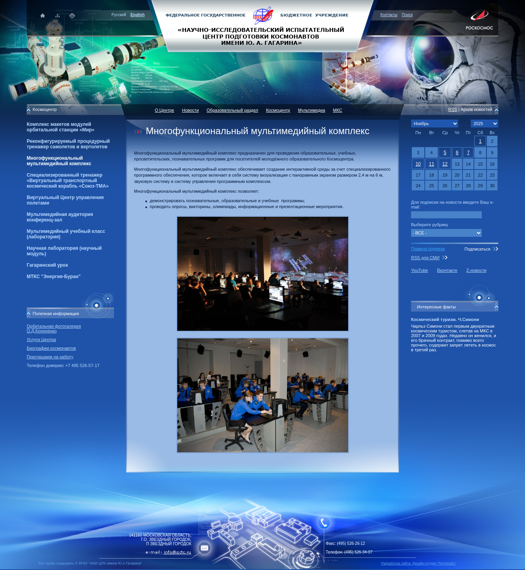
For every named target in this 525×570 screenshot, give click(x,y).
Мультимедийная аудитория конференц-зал (60, 217)
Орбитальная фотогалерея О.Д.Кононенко (54, 328)
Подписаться (477, 249)
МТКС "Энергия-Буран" (54, 276)
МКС (337, 110)
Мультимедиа (311, 110)
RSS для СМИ (425, 257)
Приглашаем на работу (50, 356)
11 (431, 164)
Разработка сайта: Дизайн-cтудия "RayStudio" (418, 563)
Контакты (388, 15)
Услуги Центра (41, 339)
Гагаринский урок (47, 265)
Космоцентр (278, 110)
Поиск (407, 15)
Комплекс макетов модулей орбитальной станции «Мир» (60, 127)
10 (417, 164)
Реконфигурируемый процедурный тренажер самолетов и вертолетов (68, 143)
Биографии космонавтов (51, 348)
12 (445, 164)
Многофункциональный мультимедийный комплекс (59, 160)
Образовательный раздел (232, 110)
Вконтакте (447, 270)
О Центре (164, 110)
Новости (190, 110)
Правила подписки (428, 249)
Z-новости (476, 270)
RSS (452, 109)
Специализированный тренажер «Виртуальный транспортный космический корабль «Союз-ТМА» (67, 180)
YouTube (419, 270)
